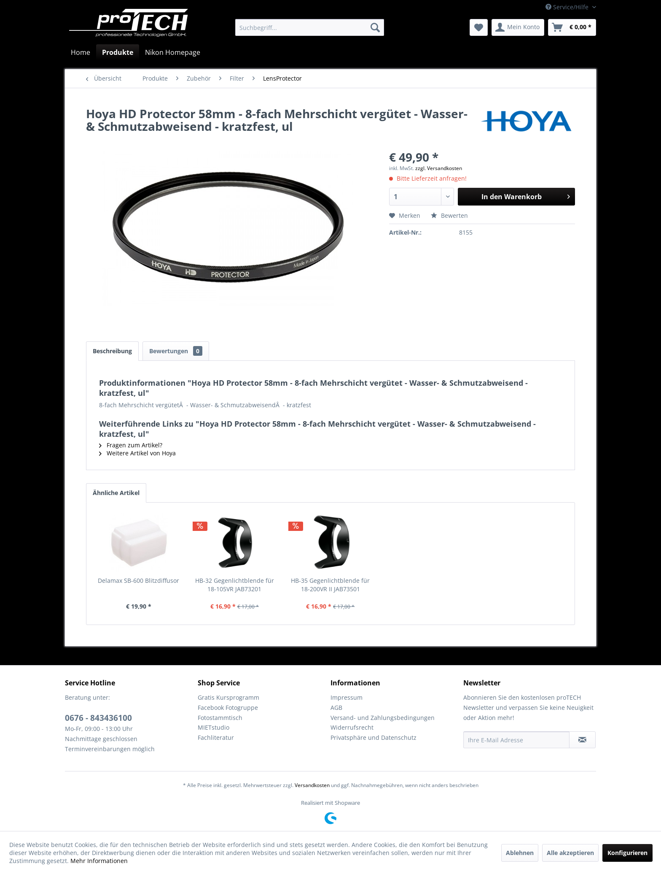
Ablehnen (520, 853)
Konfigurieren (627, 853)
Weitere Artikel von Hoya (137, 453)
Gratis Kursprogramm (228, 697)
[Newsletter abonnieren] (582, 739)
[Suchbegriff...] (309, 27)
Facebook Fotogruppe (228, 708)
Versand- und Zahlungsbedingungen (382, 718)
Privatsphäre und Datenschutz (373, 737)
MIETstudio (213, 727)
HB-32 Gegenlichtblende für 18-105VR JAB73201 (234, 584)
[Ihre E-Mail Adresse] (516, 739)
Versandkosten (312, 785)
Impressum (346, 697)
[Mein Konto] (518, 27)
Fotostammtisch (220, 718)
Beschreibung (112, 351)
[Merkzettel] (479, 27)
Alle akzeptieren (570, 853)
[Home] (80, 52)
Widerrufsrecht (351, 727)
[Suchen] (375, 27)
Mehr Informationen (99, 861)
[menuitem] (309, 27)
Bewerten (449, 215)
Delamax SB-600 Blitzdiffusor (138, 580)
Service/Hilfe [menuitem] (567, 7)
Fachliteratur (216, 737)
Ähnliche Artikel (116, 493)
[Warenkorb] (572, 27)
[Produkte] (117, 52)
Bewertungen (175, 351)
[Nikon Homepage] (172, 52)
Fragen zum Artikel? (130, 445)
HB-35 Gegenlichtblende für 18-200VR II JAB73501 (330, 584)
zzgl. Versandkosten (438, 168)
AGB (336, 708)
